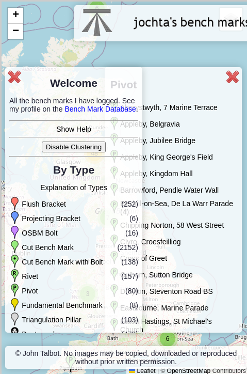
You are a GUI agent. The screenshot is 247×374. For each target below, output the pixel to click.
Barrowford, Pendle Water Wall (169, 190)
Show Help (73, 129)
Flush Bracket (44, 204)
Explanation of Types (73, 187)
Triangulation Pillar (51, 320)
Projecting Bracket (51, 218)
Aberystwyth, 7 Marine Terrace (169, 107)
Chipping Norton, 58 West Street (172, 225)
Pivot (30, 291)
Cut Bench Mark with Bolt (62, 262)
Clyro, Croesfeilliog (150, 242)
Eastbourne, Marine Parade (164, 308)
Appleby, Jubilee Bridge (157, 140)
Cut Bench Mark (47, 247)
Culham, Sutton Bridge (156, 275)
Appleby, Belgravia (150, 124)
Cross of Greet (143, 258)
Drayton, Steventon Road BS (166, 291)
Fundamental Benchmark (62, 305)
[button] (167, 339)
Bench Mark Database (100, 109)
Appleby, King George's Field (166, 157)
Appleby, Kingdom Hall (156, 173)
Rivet (30, 276)
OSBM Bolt (39, 233)
